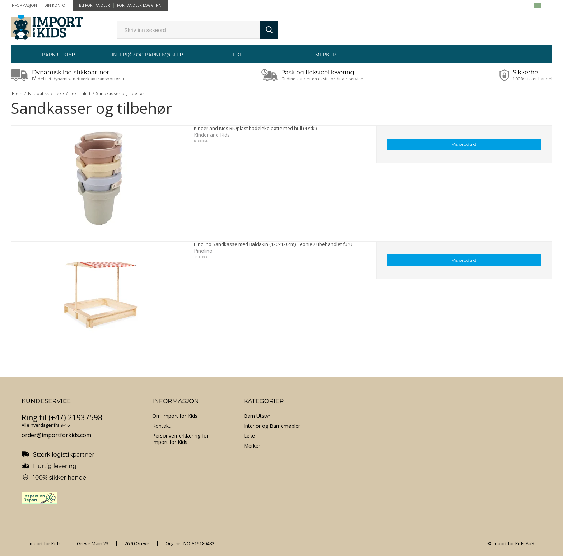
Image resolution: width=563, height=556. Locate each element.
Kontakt (161, 425)
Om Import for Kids (174, 415)
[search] (188, 30)
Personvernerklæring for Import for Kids (180, 438)
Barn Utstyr (58, 54)
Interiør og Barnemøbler (147, 54)
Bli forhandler (94, 5)
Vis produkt (464, 144)
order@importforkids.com (56, 435)
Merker (325, 54)
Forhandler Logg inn (139, 5)
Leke (236, 54)
